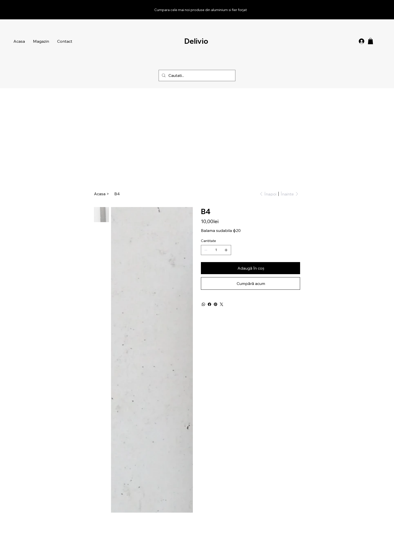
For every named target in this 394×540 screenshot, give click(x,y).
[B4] (117, 193)
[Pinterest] (215, 304)
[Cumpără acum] (250, 283)
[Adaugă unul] (226, 250)
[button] (370, 41)
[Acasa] (99, 193)
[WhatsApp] (203, 304)
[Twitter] (221, 304)
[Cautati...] (196, 75)
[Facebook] (209, 304)
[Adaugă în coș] (250, 268)
